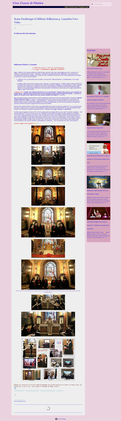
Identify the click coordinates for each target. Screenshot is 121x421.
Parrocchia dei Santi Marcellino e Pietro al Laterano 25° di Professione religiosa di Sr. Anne (98, 159)
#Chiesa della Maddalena (47, 390)
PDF (37, 123)
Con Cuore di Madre (28, 3)
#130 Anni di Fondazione (32, 390)
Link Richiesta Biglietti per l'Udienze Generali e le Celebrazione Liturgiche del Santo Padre (98, 225)
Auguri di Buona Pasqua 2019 (95, 128)
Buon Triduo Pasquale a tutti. (95, 68)
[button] (15, 28)
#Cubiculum (60, 390)
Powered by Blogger (60, 419)
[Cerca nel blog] (103, 4)
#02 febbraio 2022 (19, 390)
